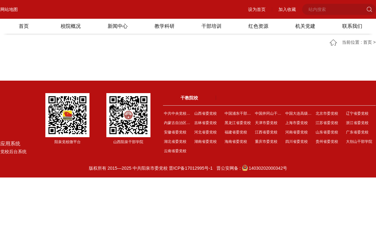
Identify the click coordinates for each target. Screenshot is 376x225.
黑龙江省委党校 (238, 123)
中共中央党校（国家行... (178, 113)
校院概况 (71, 26)
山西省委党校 (205, 113)
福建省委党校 (236, 132)
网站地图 (9, 9)
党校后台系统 (13, 151)
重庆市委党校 (266, 141)
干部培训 (211, 26)
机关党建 (305, 26)
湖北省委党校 (175, 141)
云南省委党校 (175, 151)
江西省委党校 (266, 132)
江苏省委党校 (327, 123)
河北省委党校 (205, 132)
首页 (24, 26)
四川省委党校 (296, 141)
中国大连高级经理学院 (299, 113)
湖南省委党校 (205, 141)
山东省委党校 (327, 132)
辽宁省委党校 (357, 113)
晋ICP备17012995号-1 (191, 168)
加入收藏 (287, 9)
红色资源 (258, 26)
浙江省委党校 (357, 123)
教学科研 (165, 26)
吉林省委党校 (205, 123)
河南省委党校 (296, 132)
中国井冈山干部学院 (269, 113)
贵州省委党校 (327, 141)
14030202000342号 (264, 168)
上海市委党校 (296, 123)
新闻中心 (118, 26)
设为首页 (257, 9)
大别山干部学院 (359, 141)
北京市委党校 (327, 113)
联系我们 (352, 26)
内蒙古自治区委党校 (178, 123)
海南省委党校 (236, 141)
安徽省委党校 (175, 132)
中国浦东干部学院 (239, 113)
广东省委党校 (357, 132)
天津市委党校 (266, 123)
